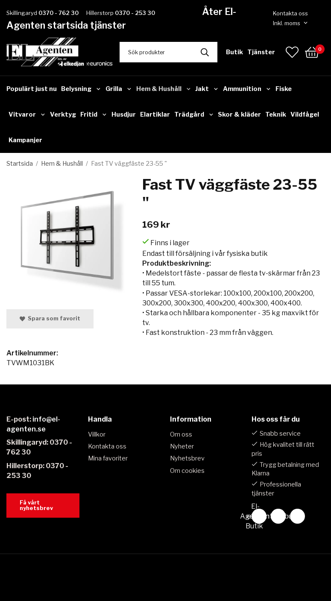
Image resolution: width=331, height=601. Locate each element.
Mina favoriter (108, 458)
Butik (234, 52)
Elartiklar (155, 114)
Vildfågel (304, 114)
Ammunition (247, 89)
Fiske (283, 89)
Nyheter (182, 446)
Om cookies (187, 471)
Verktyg (63, 114)
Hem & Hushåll (163, 89)
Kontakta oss (290, 13)
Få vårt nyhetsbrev (36, 505)
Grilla (118, 89)
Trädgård (194, 114)
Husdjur (123, 114)
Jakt (207, 89)
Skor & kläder (239, 114)
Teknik (275, 114)
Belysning (81, 89)
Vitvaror (27, 114)
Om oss (181, 434)
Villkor (96, 434)
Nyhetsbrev (187, 458)
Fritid (93, 114)
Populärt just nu (31, 89)
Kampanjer (25, 140)
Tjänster (261, 52)
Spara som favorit (50, 318)
